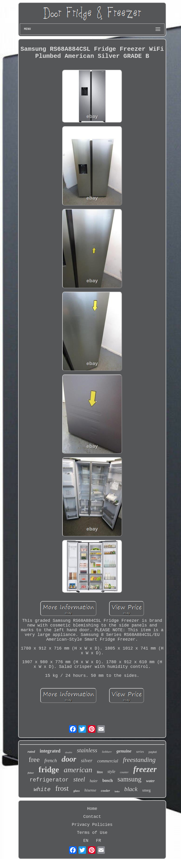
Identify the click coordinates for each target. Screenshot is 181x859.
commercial (107, 760)
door (69, 759)
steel (79, 779)
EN (85, 840)
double (68, 752)
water (150, 781)
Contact (92, 816)
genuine (123, 751)
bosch (107, 780)
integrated (50, 750)
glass (76, 790)
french (50, 760)
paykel (152, 752)
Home (92, 808)
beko (117, 791)
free (34, 759)
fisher (31, 772)
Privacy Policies (92, 824)
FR (98, 840)
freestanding (139, 759)
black (130, 789)
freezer (145, 769)
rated (31, 751)
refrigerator (49, 780)
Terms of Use (92, 832)
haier (94, 781)
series (140, 751)
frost (62, 788)
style (111, 771)
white (42, 789)
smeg (146, 790)
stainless (87, 750)
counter (124, 772)
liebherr (107, 751)
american (78, 769)
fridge (49, 769)
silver (86, 760)
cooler (105, 790)
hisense (90, 790)
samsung (129, 779)
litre (100, 772)
